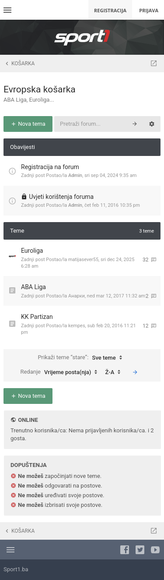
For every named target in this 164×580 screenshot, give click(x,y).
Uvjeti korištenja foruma (61, 196)
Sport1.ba (15, 569)
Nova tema (27, 123)
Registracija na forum (50, 166)
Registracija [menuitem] (110, 10)
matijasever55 (83, 259)
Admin (75, 175)
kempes (76, 326)
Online (28, 420)
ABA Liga (33, 286)
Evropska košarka (39, 89)
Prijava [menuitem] (148, 10)
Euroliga (32, 250)
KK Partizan (37, 316)
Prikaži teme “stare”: (82, 358)
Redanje (60, 372)
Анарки (76, 296)
